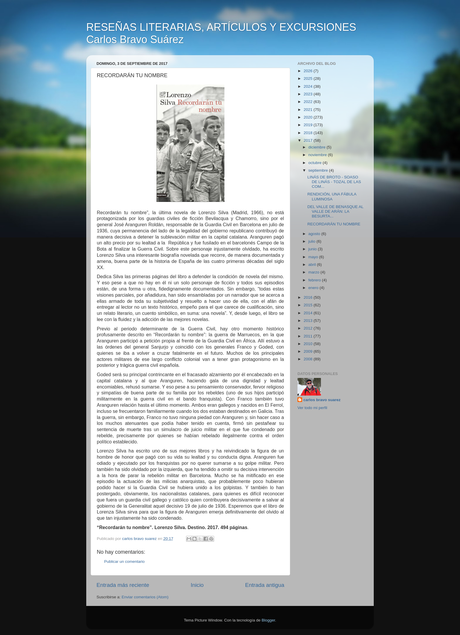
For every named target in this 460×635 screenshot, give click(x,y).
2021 (309, 109)
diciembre (317, 147)
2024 (309, 86)
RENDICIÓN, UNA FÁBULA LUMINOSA (331, 196)
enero (313, 288)
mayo (313, 257)
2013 (309, 320)
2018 (309, 133)
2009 (309, 351)
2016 (309, 297)
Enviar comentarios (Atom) (145, 597)
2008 (309, 359)
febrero (315, 280)
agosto (314, 234)
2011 (309, 336)
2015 (309, 305)
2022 (309, 101)
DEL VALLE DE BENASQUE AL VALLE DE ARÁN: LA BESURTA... (335, 211)
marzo (314, 272)
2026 (309, 71)
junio (313, 249)
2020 (309, 117)
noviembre (318, 155)
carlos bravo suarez (322, 400)
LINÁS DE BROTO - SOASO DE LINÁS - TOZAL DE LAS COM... (334, 182)
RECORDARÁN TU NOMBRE (334, 224)
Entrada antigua (264, 585)
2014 (309, 313)
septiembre (318, 170)
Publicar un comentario (124, 561)
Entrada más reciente (123, 585)
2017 (309, 140)
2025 (309, 78)
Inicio (197, 585)
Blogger (268, 620)
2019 (309, 125)
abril (312, 264)
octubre (315, 163)
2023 (309, 94)
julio (312, 241)
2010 (309, 344)
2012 (309, 328)
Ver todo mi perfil (312, 408)
